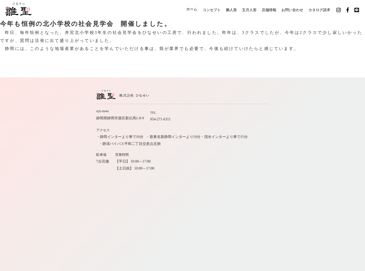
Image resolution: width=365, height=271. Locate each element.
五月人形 (244, 10)
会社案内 (281, 166)
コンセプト (203, 10)
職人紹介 (238, 166)
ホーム (181, 10)
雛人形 (224, 10)
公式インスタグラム (239, 184)
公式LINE (310, 184)
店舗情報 (266, 10)
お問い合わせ (292, 10)
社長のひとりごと (274, 175)
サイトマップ (307, 175)
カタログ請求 (321, 10)
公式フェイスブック (279, 184)
